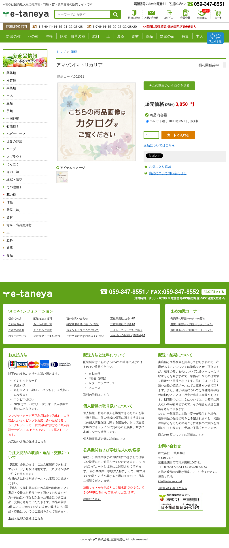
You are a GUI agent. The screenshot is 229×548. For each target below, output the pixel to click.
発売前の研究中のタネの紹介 (187, 318)
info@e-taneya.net (170, 481)
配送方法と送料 (42, 318)
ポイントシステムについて (82, 330)
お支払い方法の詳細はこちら (27, 441)
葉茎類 (11, 73)
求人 (199, 36)
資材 (135, 36)
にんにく (12, 164)
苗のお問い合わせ (77, 318)
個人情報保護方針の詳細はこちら (105, 438)
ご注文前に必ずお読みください (85, 336)
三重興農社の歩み (121, 324)
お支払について (17, 336)
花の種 (33, 36)
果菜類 (11, 88)
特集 (185, 36)
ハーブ (11, 149)
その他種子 (14, 187)
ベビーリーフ (15, 134)
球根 (49, 36)
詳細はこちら (92, 499)
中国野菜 (12, 118)
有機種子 (12, 126)
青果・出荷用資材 (19, 225)
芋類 (9, 111)
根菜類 (11, 80)
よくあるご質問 (42, 330)
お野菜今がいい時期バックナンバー (191, 330)
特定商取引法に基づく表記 (82, 324)
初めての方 (15, 318)
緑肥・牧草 (14, 179)
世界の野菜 (14, 141)
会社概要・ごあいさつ (46, 336)
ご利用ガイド (16, 324)
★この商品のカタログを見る (169, 85)
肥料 (95, 36)
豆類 (9, 103)
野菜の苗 (167, 36)
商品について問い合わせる (168, 173)
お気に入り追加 (160, 166)
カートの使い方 (42, 324)
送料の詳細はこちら (96, 394)
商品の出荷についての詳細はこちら (181, 434)
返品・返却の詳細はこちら (25, 518)
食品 (149, 36)
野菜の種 (13, 36)
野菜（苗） (14, 210)
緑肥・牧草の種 (72, 36)
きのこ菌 (12, 172)
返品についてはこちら (159, 145)
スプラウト (14, 156)
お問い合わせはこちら (172, 488)
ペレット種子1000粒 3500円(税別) (174, 121)
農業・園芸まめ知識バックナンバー (191, 324)
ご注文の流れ (16, 330)
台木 (9, 96)
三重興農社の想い (121, 318)
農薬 (120, 36)
